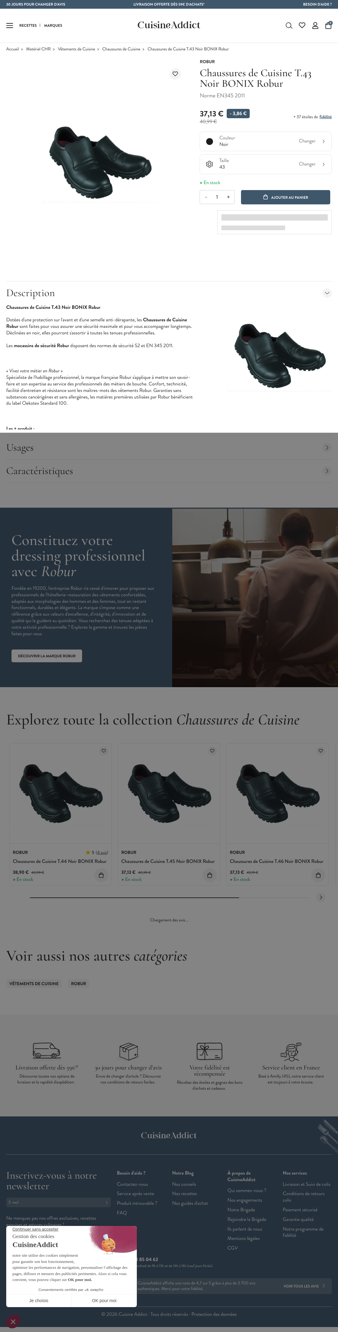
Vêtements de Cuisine (76, 49)
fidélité (326, 117)
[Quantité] (217, 197)
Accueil (12, 49)
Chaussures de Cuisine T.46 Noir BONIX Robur (276, 861)
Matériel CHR (38, 49)
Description (169, 292)
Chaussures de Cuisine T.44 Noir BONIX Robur (60, 861)
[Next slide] (321, 897)
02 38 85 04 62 (142, 1259)
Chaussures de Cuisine (121, 49)
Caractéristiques (169, 470)
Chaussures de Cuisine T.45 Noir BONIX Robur (168, 861)
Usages (169, 447)
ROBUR (78, 984)
